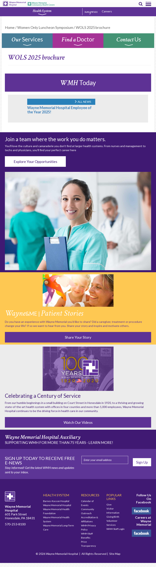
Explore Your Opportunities (35, 161)
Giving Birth (112, 516)
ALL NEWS (82, 101)
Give (109, 504)
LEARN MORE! (100, 442)
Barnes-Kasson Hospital (56, 501)
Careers (107, 11)
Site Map (114, 553)
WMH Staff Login (115, 528)
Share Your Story (78, 337)
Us (129, 41)
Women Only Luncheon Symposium (45, 27)
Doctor (78, 41)
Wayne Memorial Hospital (57, 505)
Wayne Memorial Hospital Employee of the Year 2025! (59, 109)
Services (27, 41)
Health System (42, 12)
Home (10, 27)
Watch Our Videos (78, 422)
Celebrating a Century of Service (43, 395)
